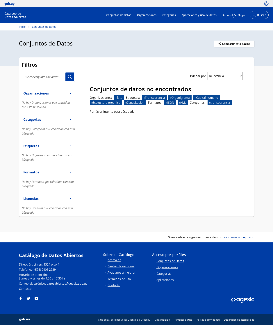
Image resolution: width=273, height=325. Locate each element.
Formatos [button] (47, 172)
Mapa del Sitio (162, 319)
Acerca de (114, 260)
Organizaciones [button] (47, 93)
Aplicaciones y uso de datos (199, 15)
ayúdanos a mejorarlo (239, 237)
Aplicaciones (165, 280)
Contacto (25, 289)
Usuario (69, 76)
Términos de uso (119, 279)
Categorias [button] (47, 119)
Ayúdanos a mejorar (122, 272)
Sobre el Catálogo (233, 15)
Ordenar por (197, 76)
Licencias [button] (47, 198)
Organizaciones (146, 15)
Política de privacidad (208, 319)
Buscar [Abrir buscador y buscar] (259, 16)
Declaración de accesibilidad (239, 319)
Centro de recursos (121, 266)
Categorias (169, 15)
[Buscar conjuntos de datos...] (48, 76)
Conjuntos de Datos (118, 15)
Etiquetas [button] (47, 146)
